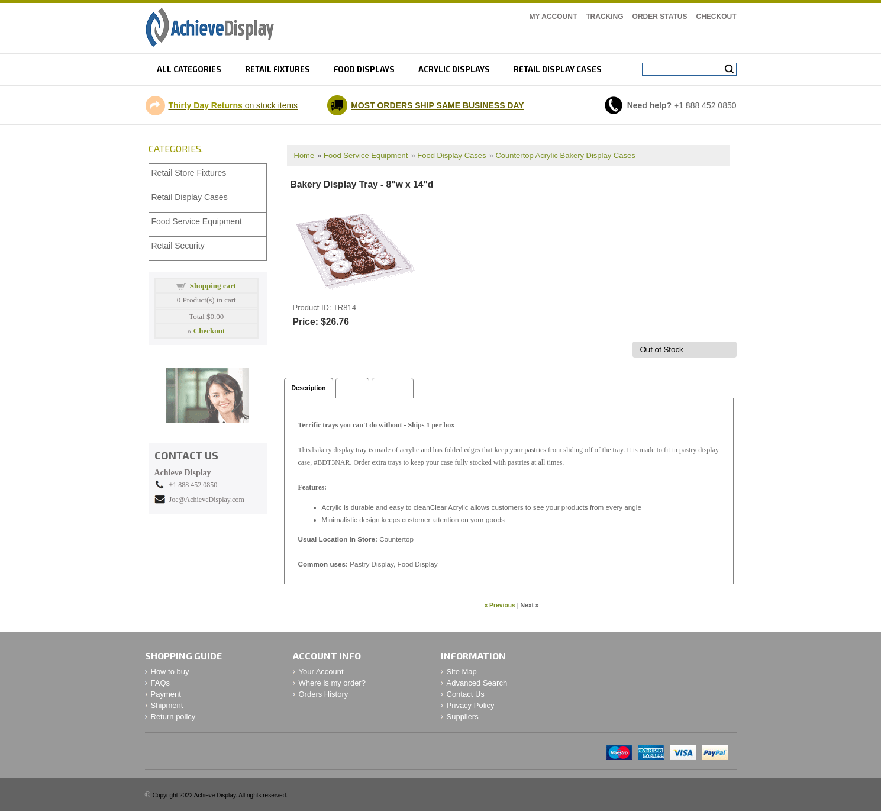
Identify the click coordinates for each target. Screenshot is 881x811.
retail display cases (558, 69)
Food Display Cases (451, 155)
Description (309, 387)
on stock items (233, 105)
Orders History (323, 694)
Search (729, 69)
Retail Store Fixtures (189, 173)
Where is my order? (332, 682)
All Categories (189, 69)
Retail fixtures (277, 69)
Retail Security (178, 245)
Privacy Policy (471, 705)
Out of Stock (661, 349)
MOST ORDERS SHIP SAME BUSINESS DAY (437, 105)
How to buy (170, 671)
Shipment (167, 705)
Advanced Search (477, 682)
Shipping (392, 387)
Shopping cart (213, 285)
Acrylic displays (454, 69)
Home (304, 155)
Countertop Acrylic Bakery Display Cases (565, 155)
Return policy (173, 716)
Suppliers (463, 716)
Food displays (364, 69)
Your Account (321, 671)
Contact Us (466, 694)
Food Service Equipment (366, 155)
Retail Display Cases (189, 197)
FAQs (160, 682)
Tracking (604, 16)
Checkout (716, 16)
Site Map (462, 671)
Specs (352, 387)
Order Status (660, 16)
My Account (553, 16)
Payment (166, 694)
